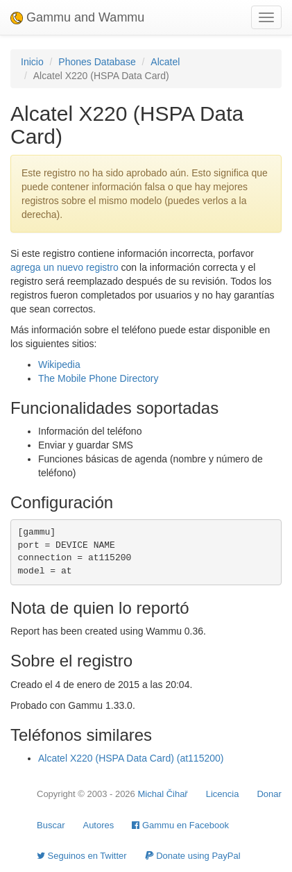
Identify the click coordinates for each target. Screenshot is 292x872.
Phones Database (96, 61)
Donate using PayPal (193, 855)
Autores (98, 825)
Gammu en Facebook (180, 825)
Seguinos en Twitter (82, 855)
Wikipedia (59, 364)
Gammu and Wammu (77, 17)
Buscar (51, 825)
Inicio (32, 61)
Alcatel (165, 61)
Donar (269, 794)
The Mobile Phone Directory (98, 378)
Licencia (222, 794)
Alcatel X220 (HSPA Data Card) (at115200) (130, 758)
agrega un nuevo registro (64, 267)
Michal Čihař (162, 794)
